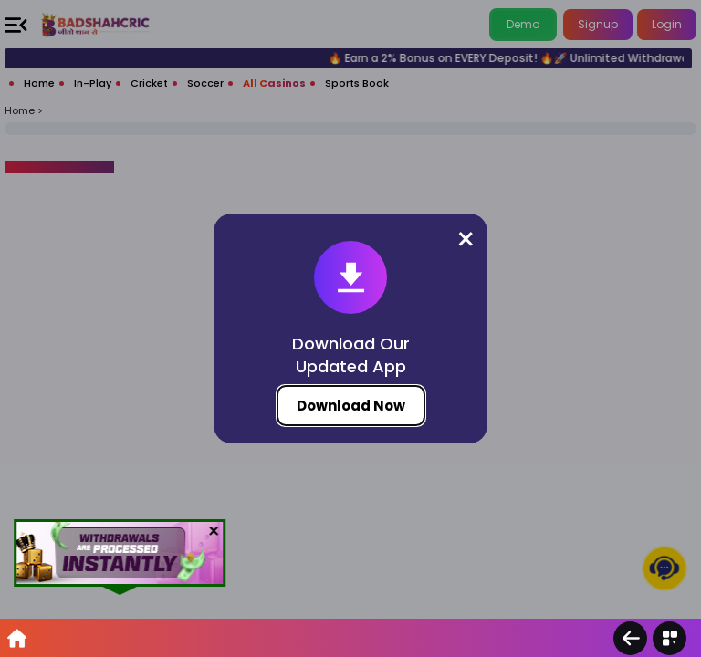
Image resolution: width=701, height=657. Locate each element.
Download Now (351, 405)
